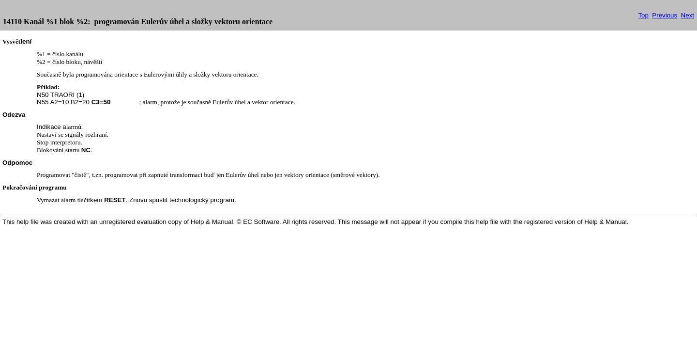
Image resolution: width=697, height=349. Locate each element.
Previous (664, 15)
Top (643, 15)
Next (687, 15)
